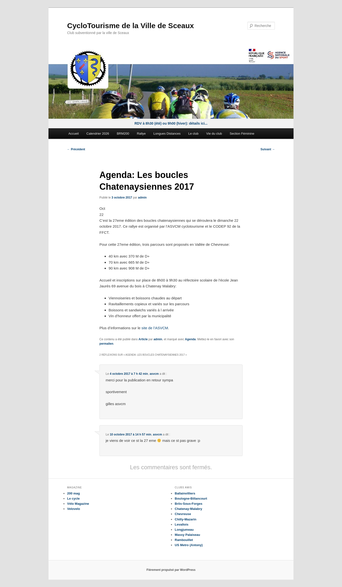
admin (142, 197)
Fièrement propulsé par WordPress (171, 570)
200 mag (73, 493)
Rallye (141, 133)
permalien (106, 343)
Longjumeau (184, 529)
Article (142, 339)
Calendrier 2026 (97, 133)
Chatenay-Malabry (188, 509)
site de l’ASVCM (155, 328)
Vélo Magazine (78, 503)
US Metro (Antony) (189, 545)
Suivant (267, 149)
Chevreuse (183, 514)
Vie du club (214, 133)
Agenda (190, 339)
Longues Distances (167, 133)
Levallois (181, 524)
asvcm (154, 374)
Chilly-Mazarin (185, 519)
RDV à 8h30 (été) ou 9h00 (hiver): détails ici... (171, 123)
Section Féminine (242, 133)
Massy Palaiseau (187, 535)
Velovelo (73, 509)
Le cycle (73, 498)
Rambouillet (184, 540)
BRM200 (123, 133)
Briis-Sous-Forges (188, 503)
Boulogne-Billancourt (191, 498)
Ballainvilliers (185, 493)
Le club (193, 133)
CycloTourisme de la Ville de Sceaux (130, 26)
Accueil (73, 133)
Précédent (76, 149)
